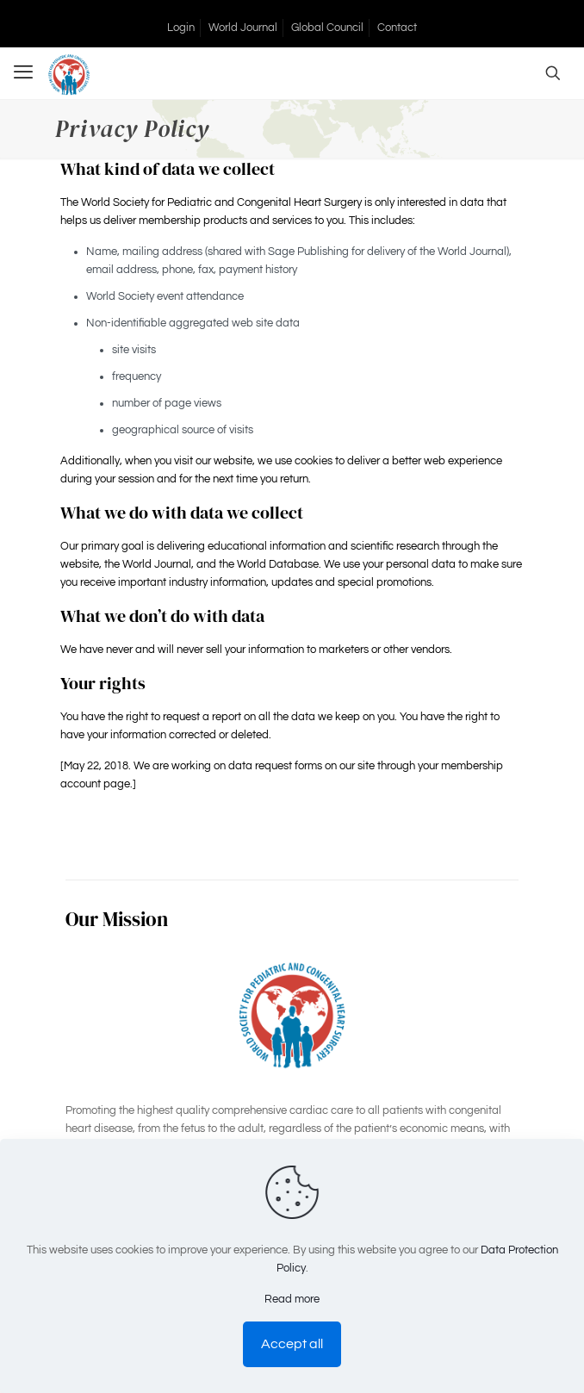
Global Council (327, 28)
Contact (397, 28)
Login (181, 28)
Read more (292, 1299)
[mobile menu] (23, 73)
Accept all (292, 1344)
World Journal (242, 28)
